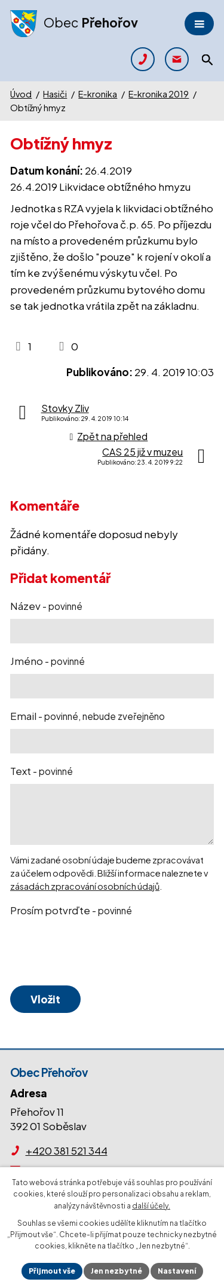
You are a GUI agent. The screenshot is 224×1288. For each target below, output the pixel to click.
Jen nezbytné (116, 1270)
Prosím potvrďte (71, 910)
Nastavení (177, 1270)
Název (46, 605)
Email (87, 715)
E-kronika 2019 (158, 93)
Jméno (47, 660)
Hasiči (55, 93)
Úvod (21, 93)
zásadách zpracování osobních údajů (84, 886)
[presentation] (98, 952)
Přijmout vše (52, 1270)
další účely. (151, 1205)
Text (41, 770)
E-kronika (97, 93)
